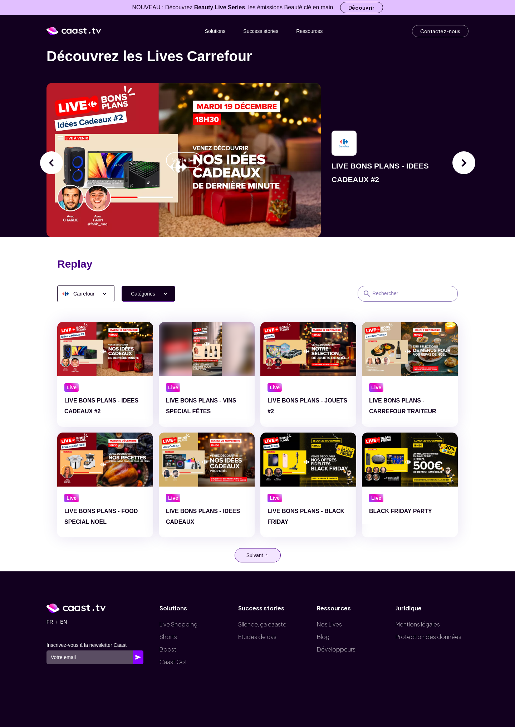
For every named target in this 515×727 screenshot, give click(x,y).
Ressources (309, 31)
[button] (85, 293)
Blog (323, 636)
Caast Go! (173, 661)
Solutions (215, 31)
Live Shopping (178, 624)
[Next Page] (258, 555)
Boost (168, 649)
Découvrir (361, 7)
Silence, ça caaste (262, 624)
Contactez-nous (440, 31)
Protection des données (428, 636)
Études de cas (257, 636)
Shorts (168, 636)
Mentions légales (418, 624)
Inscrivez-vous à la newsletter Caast (86, 645)
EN (63, 622)
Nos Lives (329, 624)
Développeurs (336, 649)
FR (49, 622)
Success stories (260, 31)
